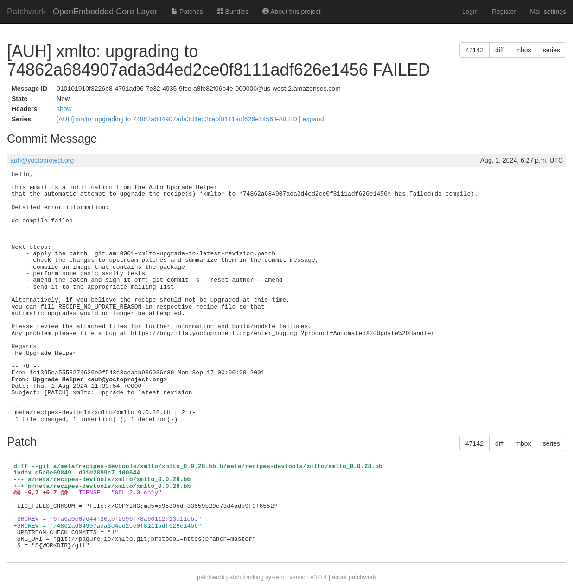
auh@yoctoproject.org (42, 160)
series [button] (551, 50)
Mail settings (548, 11)
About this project (291, 11)
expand (313, 119)
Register (504, 11)
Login (470, 11)
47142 (474, 50)
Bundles (232, 11)
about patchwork (354, 577)
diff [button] (499, 50)
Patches (187, 11)
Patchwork (26, 11)
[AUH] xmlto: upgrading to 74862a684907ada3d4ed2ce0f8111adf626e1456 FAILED (178, 119)
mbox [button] (523, 50)
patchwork (210, 577)
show (64, 109)
